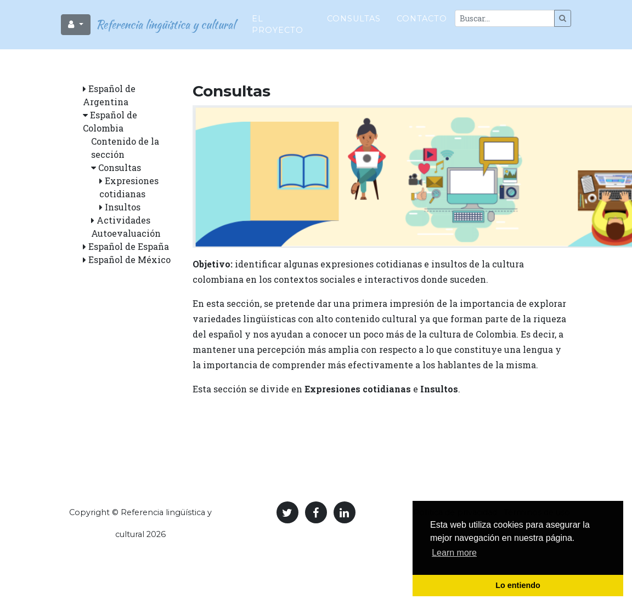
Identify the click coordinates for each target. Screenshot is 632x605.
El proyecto (277, 20)
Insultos (122, 207)
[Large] (505, 13)
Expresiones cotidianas (357, 389)
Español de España (128, 246)
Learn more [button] (454, 552)
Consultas (354, 14)
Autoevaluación (126, 233)
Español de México (129, 259)
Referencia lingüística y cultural (163, 20)
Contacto (422, 14)
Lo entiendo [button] (517, 585)
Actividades (123, 220)
